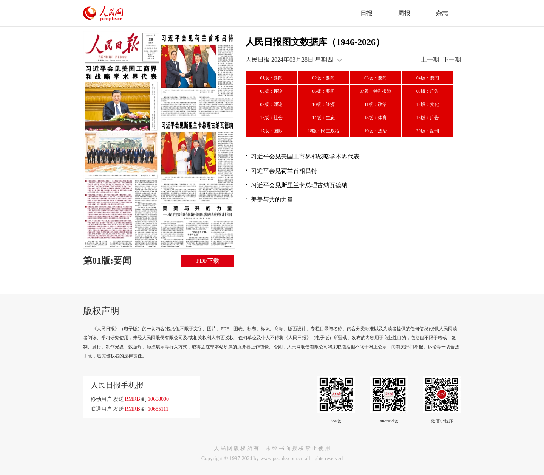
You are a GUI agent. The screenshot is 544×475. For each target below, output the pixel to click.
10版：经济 (323, 104)
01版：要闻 (271, 78)
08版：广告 (427, 91)
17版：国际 (271, 130)
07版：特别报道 (375, 91)
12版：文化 (427, 104)
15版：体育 (375, 117)
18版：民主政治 (323, 130)
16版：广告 (427, 117)
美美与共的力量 (272, 199)
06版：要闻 (323, 91)
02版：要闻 (323, 78)
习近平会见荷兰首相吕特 (284, 171)
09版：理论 (271, 104)
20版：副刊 (427, 130)
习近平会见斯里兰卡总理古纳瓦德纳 (299, 185)
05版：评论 (271, 91)
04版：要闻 (427, 78)
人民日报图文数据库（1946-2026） (315, 42)
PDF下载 (207, 261)
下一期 (452, 59)
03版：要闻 (375, 78)
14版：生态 (323, 117)
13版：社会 (271, 117)
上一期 (430, 59)
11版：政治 (375, 104)
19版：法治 (375, 130)
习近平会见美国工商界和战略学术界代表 (305, 156)
